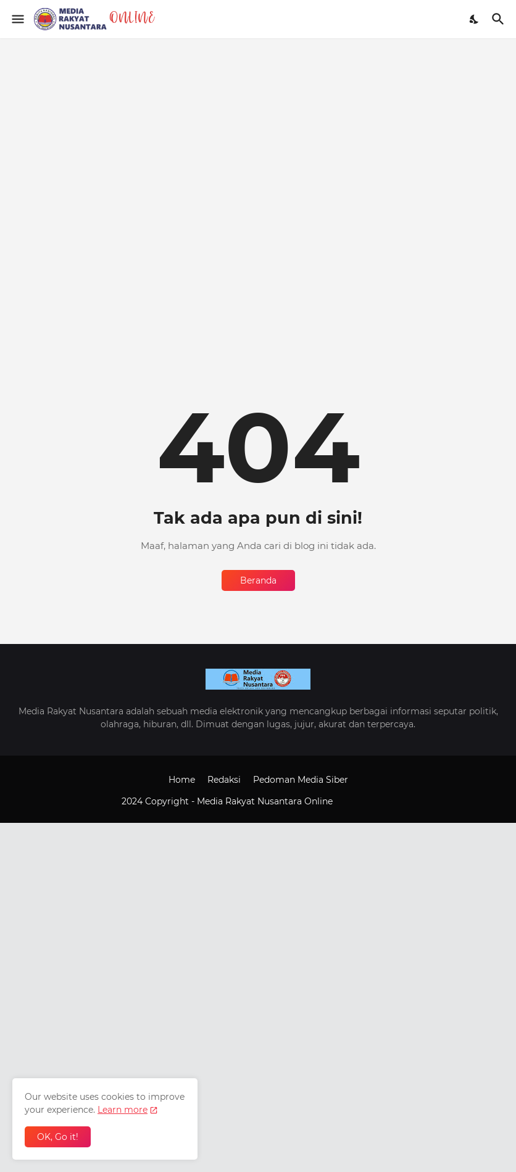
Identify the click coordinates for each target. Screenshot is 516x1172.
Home (182, 779)
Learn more (123, 1109)
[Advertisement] (258, 124)
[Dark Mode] (474, 19)
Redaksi (224, 779)
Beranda (258, 580)
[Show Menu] (17, 19)
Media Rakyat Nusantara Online (266, 801)
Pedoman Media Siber (300, 779)
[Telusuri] (499, 19)
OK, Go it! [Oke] (57, 1136)
